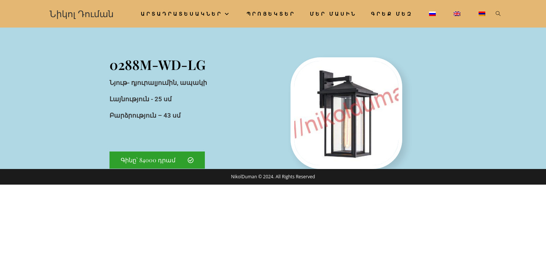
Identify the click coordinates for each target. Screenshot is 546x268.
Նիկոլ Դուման (82, 13)
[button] (157, 160)
